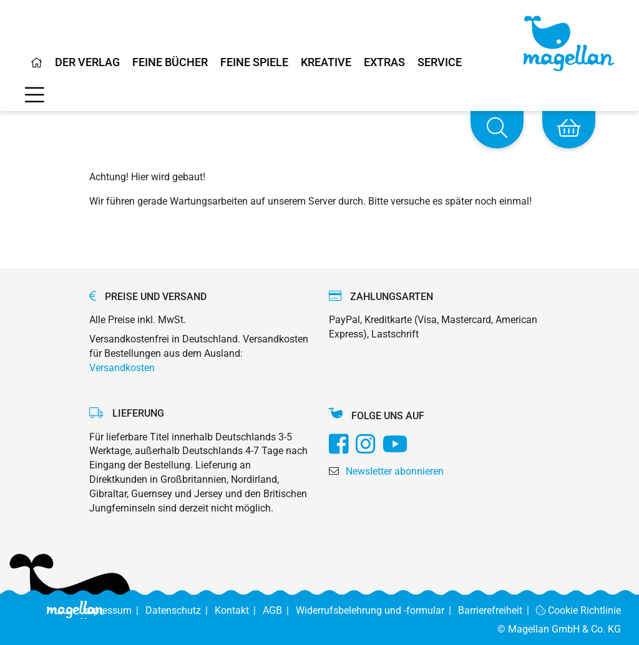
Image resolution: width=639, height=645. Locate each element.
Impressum (113, 610)
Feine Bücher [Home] (170, 63)
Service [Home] (439, 63)
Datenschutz (180, 610)
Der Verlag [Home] (87, 63)
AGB (279, 610)
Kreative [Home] (326, 63)
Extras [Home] (384, 63)
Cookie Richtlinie (579, 610)
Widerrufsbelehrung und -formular (377, 610)
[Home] (36, 67)
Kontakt (239, 610)
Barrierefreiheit (497, 610)
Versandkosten (122, 368)
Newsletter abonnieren (395, 471)
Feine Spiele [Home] (254, 63)
